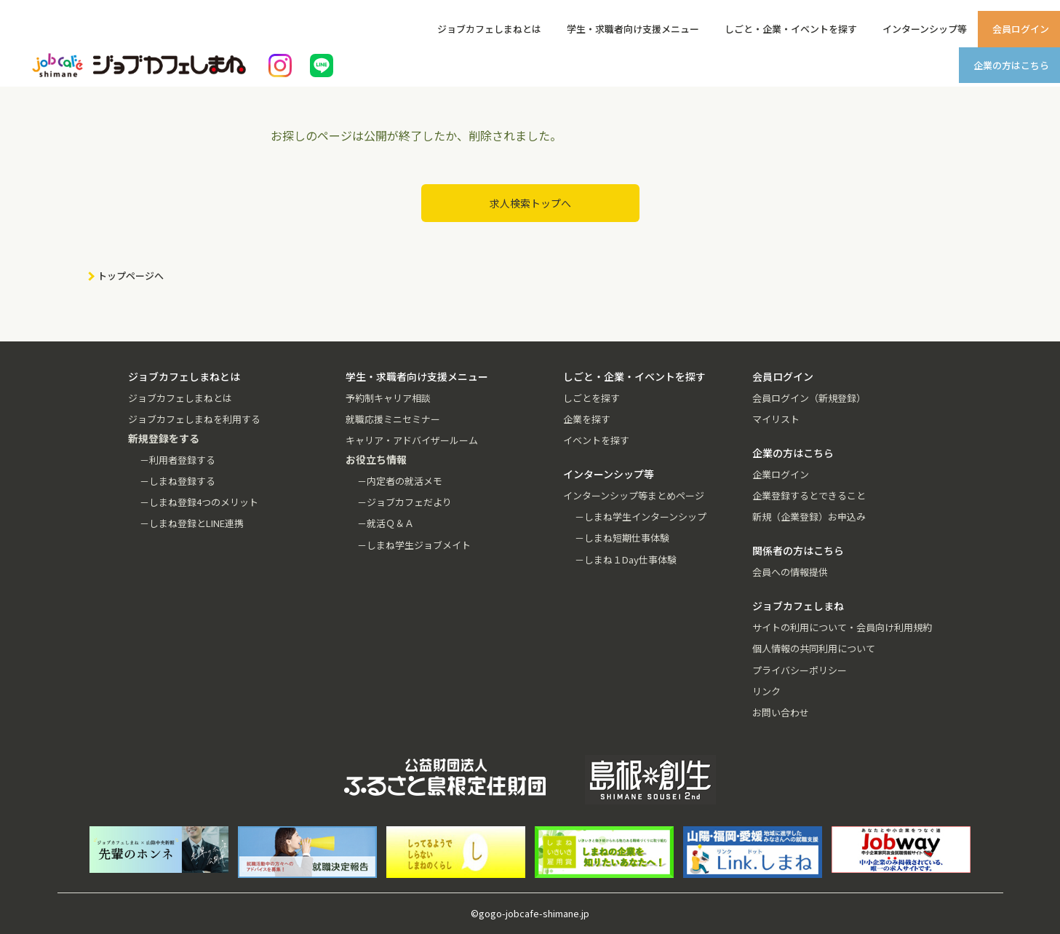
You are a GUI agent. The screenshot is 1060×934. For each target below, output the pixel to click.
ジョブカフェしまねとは (489, 29)
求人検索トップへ (530, 203)
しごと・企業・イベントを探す (791, 29)
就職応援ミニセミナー (393, 419)
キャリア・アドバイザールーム (412, 440)
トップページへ (130, 275)
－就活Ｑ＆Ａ (385, 523)
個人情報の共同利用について (813, 648)
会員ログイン (1020, 29)
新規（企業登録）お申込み (809, 516)
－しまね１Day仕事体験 (626, 559)
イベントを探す (596, 440)
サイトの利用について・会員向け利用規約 (842, 627)
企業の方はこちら (1011, 65)
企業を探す (586, 419)
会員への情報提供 (790, 572)
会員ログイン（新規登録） (809, 398)
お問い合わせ (780, 712)
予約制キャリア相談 (388, 398)
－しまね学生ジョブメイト (414, 545)
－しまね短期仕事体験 (622, 538)
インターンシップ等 (924, 29)
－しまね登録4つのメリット (199, 502)
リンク (766, 691)
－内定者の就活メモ (399, 481)
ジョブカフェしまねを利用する (194, 419)
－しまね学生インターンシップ (640, 516)
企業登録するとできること (809, 495)
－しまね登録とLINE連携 (192, 523)
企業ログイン (780, 474)
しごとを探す (591, 398)
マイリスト (776, 419)
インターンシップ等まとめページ (633, 495)
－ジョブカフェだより (404, 502)
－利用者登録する (177, 460)
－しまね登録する (177, 481)
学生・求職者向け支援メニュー (633, 29)
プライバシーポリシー (799, 670)
